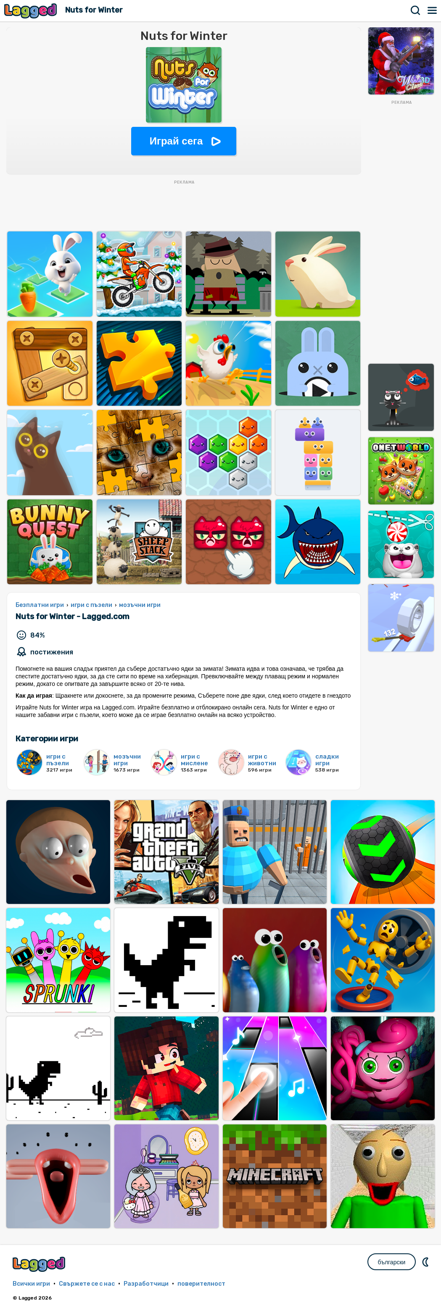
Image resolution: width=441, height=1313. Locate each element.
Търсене (415, 10)
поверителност (201, 1283)
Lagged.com (40, 1264)
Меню (432, 10)
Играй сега (176, 141)
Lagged (31, 10)
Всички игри (31, 1283)
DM (426, 1261)
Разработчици (146, 1283)
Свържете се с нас (87, 1283)
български (392, 1262)
